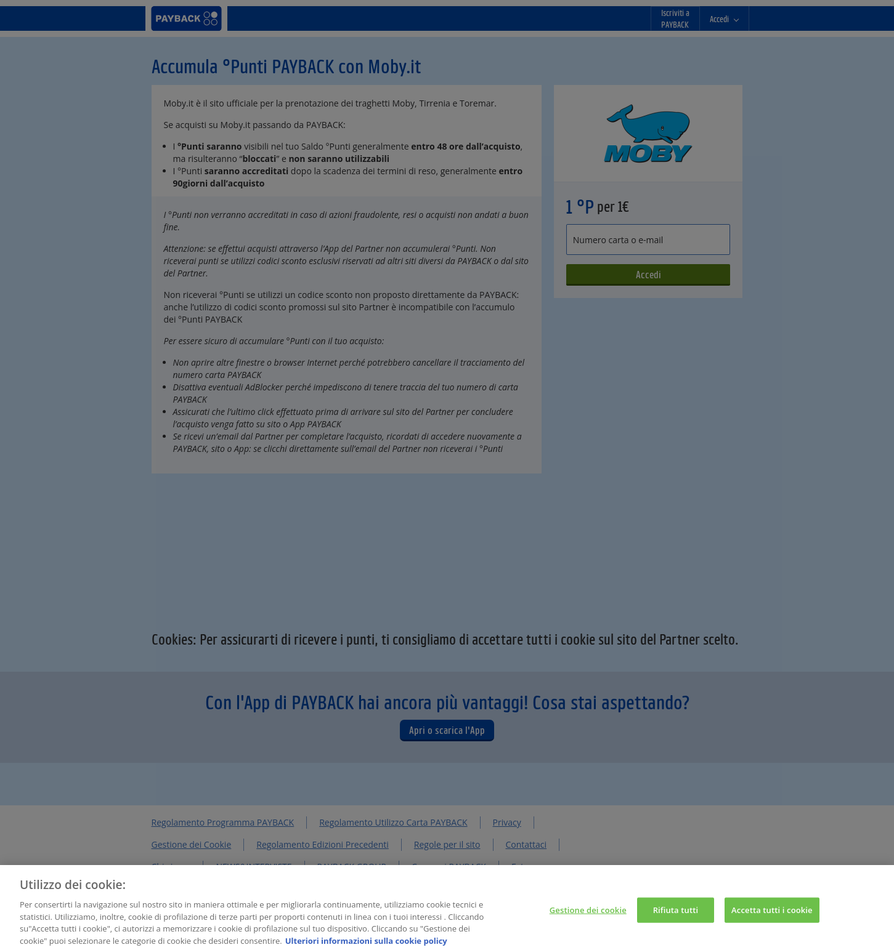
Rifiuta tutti (676, 914)
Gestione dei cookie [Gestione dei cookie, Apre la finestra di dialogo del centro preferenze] (588, 914)
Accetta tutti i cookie (772, 914)
